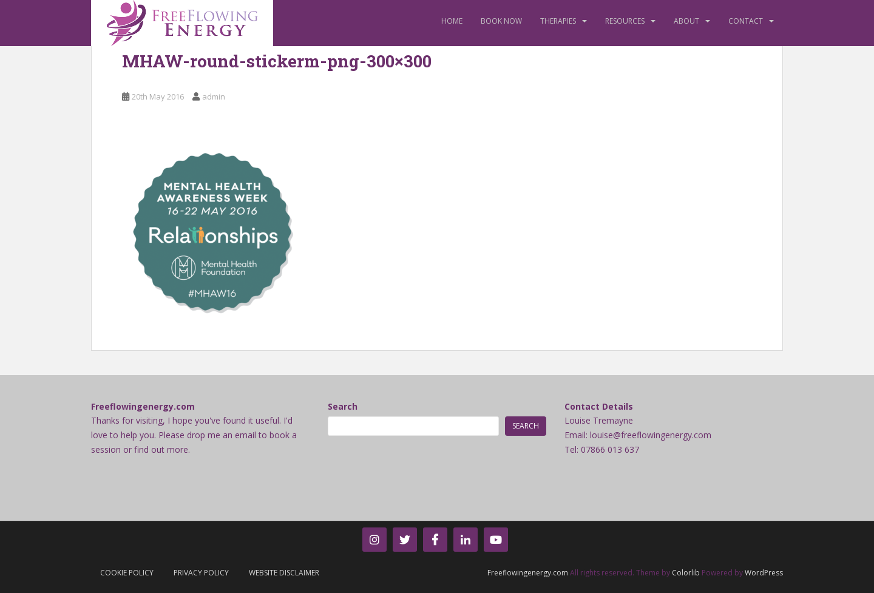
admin (213, 96)
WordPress (764, 573)
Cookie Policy (127, 573)
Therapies (558, 21)
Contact (745, 21)
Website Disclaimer (284, 573)
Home (451, 21)
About (686, 21)
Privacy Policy (201, 573)
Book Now (501, 21)
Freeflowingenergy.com (527, 573)
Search (342, 406)
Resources (625, 21)
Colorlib (686, 573)
